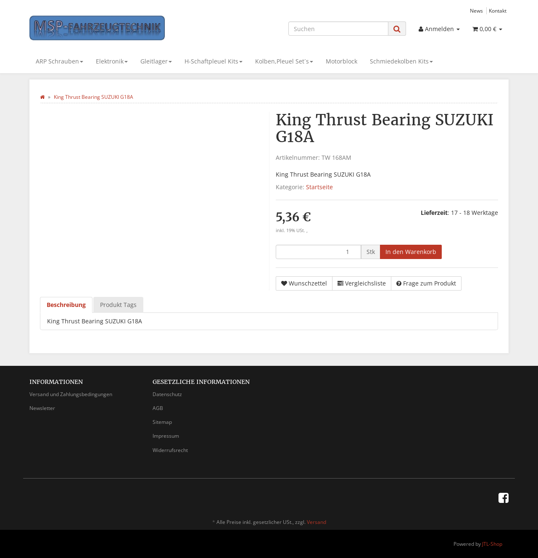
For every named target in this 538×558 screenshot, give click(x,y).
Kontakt (497, 10)
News (476, 10)
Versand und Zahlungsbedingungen (70, 394)
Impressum (166, 435)
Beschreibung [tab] (66, 305)
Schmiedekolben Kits (401, 61)
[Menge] (318, 252)
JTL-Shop (492, 543)
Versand (316, 522)
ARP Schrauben (59, 61)
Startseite (319, 187)
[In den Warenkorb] (411, 252)
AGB (158, 408)
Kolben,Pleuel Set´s (284, 61)
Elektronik (112, 61)
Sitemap (162, 422)
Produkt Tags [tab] (118, 305)
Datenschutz (167, 394)
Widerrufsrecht (170, 450)
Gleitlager (156, 61)
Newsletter (42, 408)
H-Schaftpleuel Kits (214, 61)
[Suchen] (338, 28)
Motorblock (341, 61)
